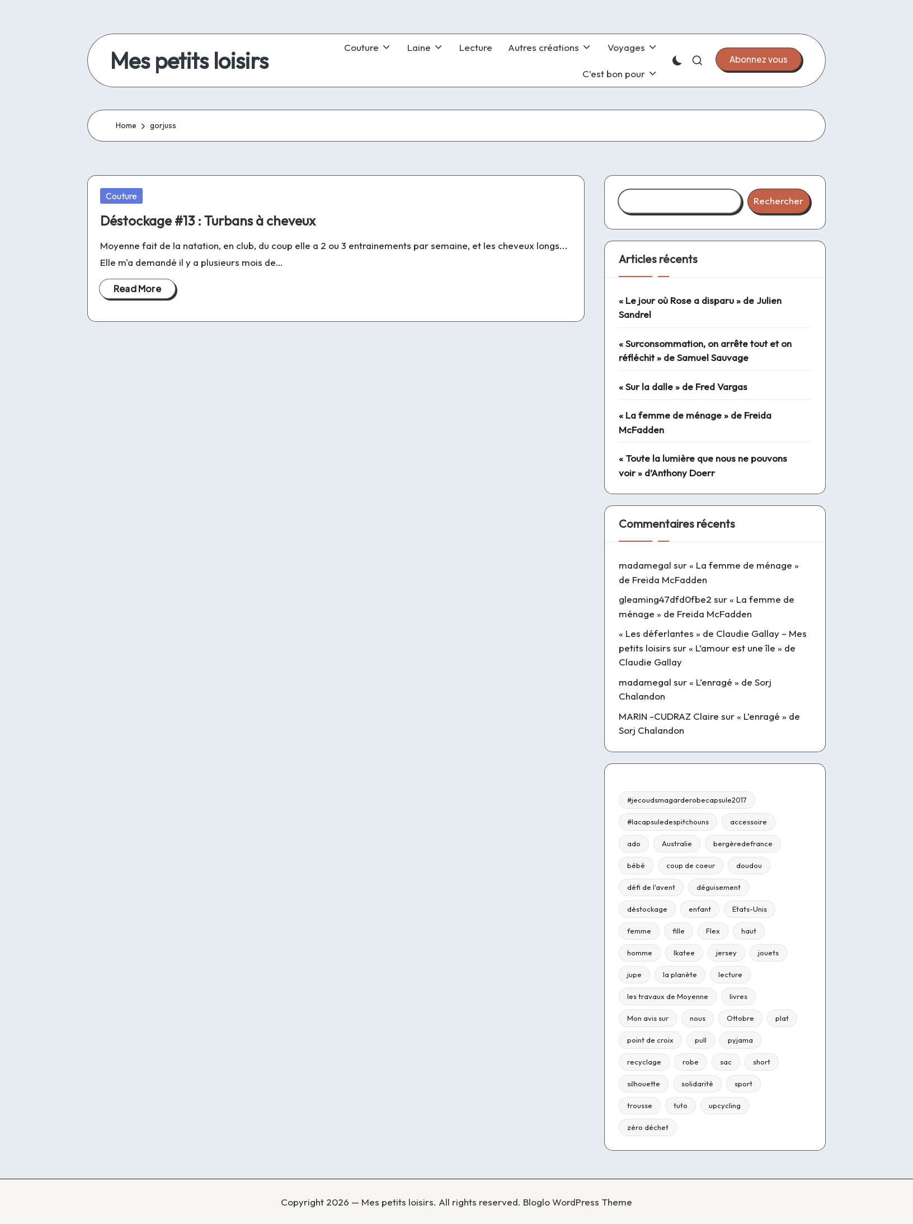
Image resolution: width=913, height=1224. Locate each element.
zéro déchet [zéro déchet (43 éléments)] (648, 1127)
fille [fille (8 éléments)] (678, 930)
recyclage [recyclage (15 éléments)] (644, 1061)
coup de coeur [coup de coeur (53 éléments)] (690, 865)
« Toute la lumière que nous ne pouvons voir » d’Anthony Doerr (703, 465)
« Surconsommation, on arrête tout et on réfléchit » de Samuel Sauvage (705, 350)
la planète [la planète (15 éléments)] (680, 974)
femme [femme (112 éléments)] (639, 930)
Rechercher (778, 201)
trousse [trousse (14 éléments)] (639, 1105)
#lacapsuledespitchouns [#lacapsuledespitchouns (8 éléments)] (668, 821)
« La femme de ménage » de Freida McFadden (695, 422)
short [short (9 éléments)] (761, 1061)
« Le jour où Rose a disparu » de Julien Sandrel (700, 307)
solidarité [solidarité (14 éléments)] (697, 1083)
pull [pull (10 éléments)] (701, 1039)
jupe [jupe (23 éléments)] (634, 974)
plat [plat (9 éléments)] (782, 1018)
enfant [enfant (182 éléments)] (700, 908)
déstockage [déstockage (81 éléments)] (647, 908)
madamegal (645, 565)
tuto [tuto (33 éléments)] (681, 1105)
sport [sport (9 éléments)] (743, 1083)
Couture (121, 195)
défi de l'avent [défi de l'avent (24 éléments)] (651, 887)
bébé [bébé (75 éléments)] (636, 865)
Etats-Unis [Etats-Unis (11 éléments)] (749, 908)
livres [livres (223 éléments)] (738, 996)
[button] (759, 59)
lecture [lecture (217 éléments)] (730, 974)
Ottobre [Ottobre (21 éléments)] (740, 1018)
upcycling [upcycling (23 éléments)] (725, 1105)
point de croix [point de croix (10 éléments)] (650, 1039)
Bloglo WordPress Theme (577, 1202)
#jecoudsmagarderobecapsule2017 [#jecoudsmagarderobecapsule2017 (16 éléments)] (687, 799)
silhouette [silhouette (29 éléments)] (643, 1083)
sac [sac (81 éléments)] (726, 1061)
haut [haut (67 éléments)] (748, 930)
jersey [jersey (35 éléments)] (726, 952)
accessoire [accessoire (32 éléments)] (748, 821)
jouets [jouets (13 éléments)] (768, 952)
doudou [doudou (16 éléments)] (749, 865)
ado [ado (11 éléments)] (634, 843)
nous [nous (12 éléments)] (697, 1018)
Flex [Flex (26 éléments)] (713, 930)
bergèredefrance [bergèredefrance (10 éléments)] (743, 843)
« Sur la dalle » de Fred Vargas (683, 386)
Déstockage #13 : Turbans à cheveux (208, 220)
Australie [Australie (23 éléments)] (677, 843)
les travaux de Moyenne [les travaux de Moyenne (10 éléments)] (667, 996)
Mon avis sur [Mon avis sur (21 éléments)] (648, 1018)
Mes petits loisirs (189, 60)
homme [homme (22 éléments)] (639, 952)
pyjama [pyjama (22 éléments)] (740, 1039)
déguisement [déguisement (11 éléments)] (718, 887)
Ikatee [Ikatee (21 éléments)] (684, 952)
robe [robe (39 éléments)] (691, 1061)
